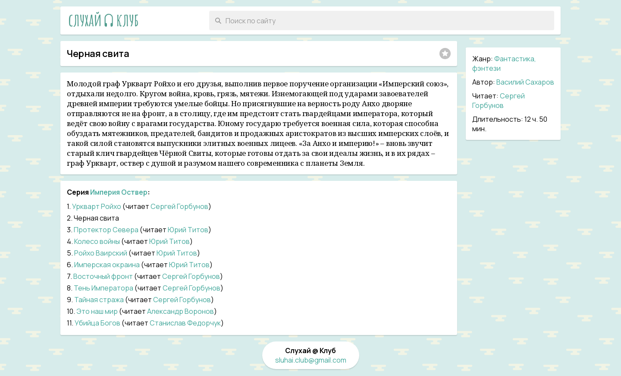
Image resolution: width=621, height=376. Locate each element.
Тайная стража (99, 299)
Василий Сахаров (525, 82)
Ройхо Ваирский (100, 253)
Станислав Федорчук (185, 323)
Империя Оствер (118, 192)
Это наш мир (97, 311)
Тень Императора (103, 288)
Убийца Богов (97, 323)
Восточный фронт (103, 276)
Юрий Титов (188, 229)
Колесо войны (97, 241)
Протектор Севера (106, 229)
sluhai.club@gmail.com (310, 360)
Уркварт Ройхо (96, 206)
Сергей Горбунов (498, 100)
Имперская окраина (107, 264)
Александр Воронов (180, 311)
